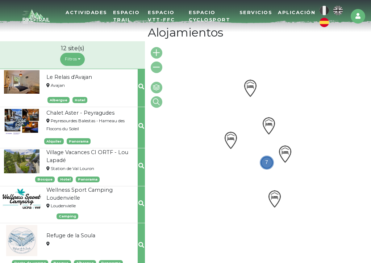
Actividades (86, 12)
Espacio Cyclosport (209, 15)
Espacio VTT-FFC (161, 15)
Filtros (72, 58)
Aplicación (296, 12)
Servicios (255, 12)
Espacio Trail (126, 15)
